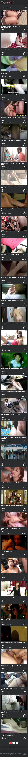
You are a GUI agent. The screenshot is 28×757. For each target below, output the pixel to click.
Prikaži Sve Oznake (14, 747)
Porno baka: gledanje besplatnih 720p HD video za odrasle (12, 754)
